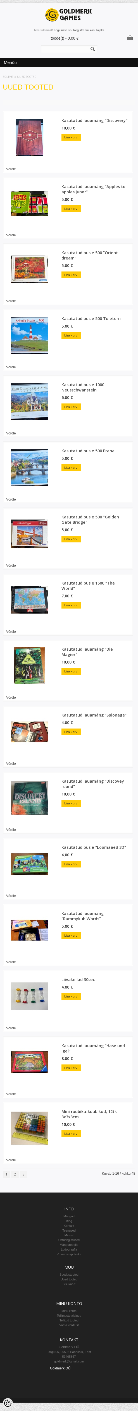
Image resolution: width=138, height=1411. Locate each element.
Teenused (69, 1230)
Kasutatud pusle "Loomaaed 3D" (93, 847)
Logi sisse (61, 30)
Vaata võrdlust (69, 1325)
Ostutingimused (69, 1240)
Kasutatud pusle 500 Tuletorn (91, 318)
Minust (69, 1235)
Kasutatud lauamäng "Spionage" (94, 715)
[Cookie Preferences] (8, 1403)
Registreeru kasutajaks (88, 30)
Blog (69, 1221)
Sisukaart (69, 1284)
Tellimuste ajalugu (69, 1315)
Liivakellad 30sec (78, 979)
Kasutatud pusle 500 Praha (88, 450)
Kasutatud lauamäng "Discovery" (94, 120)
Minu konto (69, 1311)
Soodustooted (69, 1274)
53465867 (69, 1356)
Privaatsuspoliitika (69, 1254)
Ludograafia (69, 1249)
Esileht (8, 77)
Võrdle (11, 169)
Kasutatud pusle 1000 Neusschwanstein (82, 387)
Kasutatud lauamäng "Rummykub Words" (82, 916)
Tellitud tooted (69, 1320)
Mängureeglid (69, 1244)
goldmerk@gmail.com (69, 1361)
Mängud (69, 1216)
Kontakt (69, 1225)
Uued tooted (26, 77)
